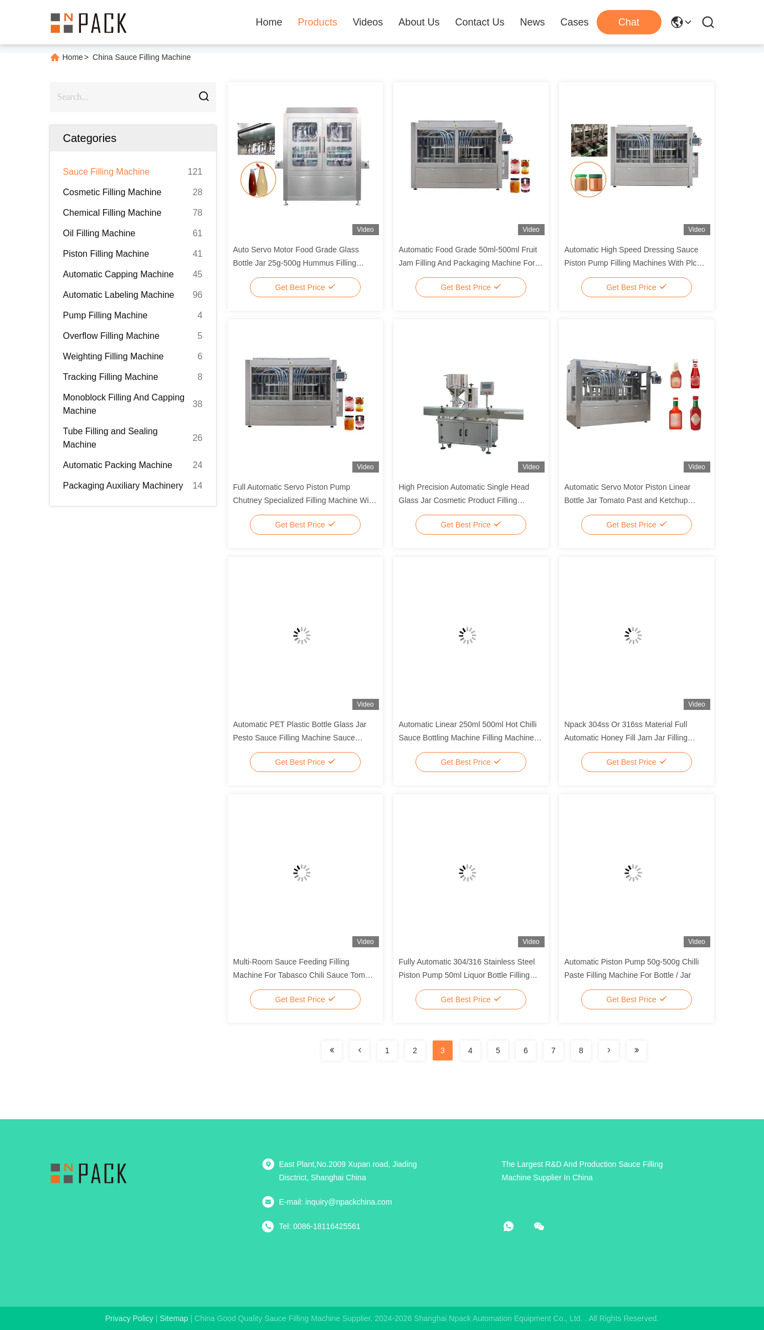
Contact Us (479, 22)
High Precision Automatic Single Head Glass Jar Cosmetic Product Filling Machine (464, 500)
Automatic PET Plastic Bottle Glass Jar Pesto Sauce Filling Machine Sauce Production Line (300, 737)
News (532, 22)
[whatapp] (516, 1226)
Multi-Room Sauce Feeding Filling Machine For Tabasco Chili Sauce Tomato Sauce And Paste (304, 975)
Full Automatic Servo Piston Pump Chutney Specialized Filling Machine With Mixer (304, 500)
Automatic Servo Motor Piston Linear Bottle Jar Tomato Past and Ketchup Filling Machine (628, 500)
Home (269, 22)
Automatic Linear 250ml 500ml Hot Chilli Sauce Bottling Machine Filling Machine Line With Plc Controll (468, 737)
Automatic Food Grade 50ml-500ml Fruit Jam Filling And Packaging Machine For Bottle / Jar (468, 263)
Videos (368, 22)
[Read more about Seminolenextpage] (332, 1050)
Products (317, 22)
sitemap (174, 1318)
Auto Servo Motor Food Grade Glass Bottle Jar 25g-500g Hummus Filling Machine (296, 263)
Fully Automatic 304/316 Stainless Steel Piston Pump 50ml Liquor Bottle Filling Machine (467, 975)
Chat (628, 22)
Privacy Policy (129, 1318)
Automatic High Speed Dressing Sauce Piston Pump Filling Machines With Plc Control (632, 263)
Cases (574, 22)
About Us (418, 22)
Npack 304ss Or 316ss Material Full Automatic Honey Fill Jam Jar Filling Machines (626, 737)
